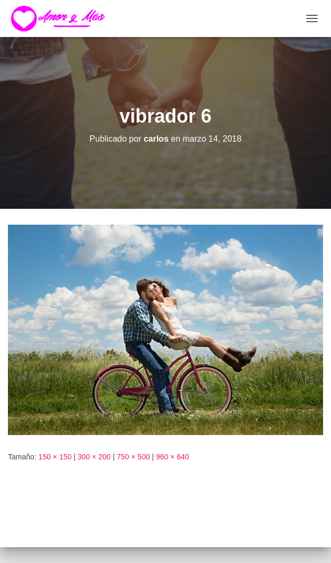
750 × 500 (133, 457)
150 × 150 (55, 457)
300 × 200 (94, 457)
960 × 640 (172, 457)
